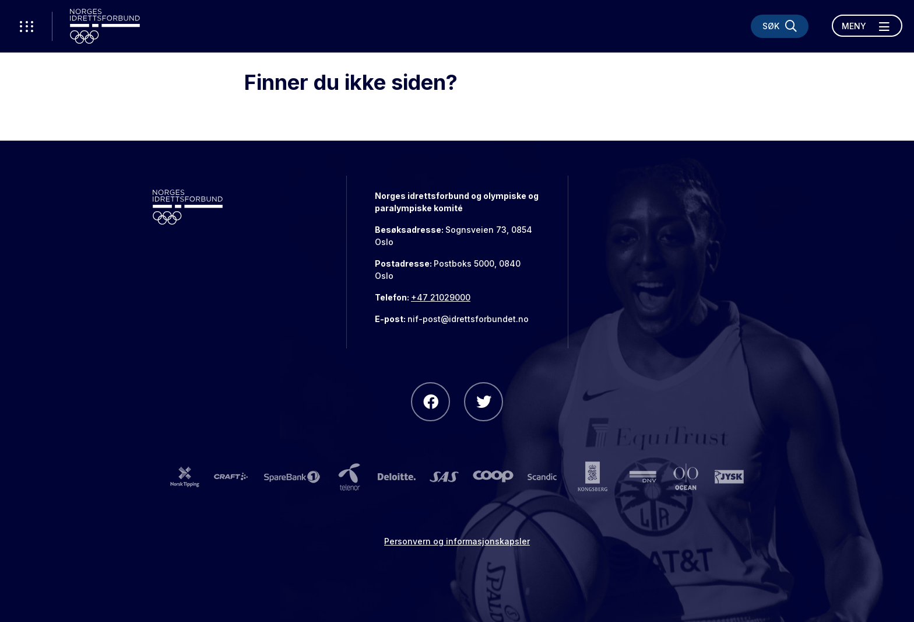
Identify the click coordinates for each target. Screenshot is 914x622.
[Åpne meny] (867, 26)
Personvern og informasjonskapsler (457, 541)
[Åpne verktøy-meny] (26, 26)
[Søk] (779, 26)
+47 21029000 (440, 297)
